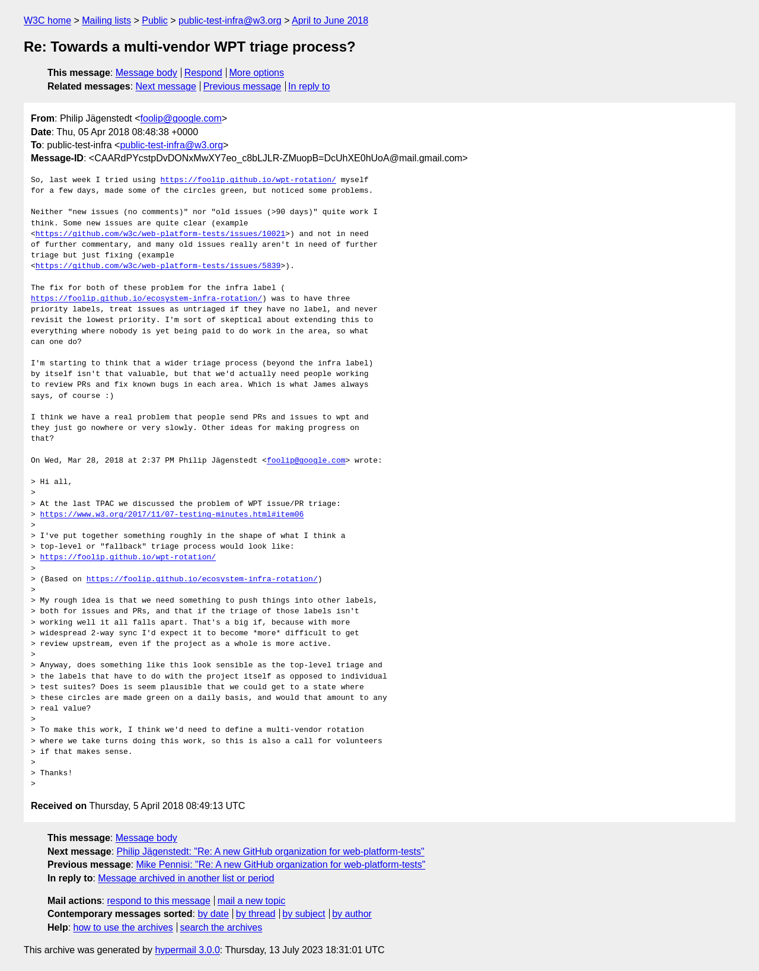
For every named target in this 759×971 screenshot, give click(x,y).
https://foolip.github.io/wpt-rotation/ (248, 180)
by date (212, 914)
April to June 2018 (330, 20)
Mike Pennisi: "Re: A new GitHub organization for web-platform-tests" (280, 864)
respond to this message (158, 901)
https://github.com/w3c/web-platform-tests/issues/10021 (160, 234)
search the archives (221, 927)
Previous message (242, 86)
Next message (166, 86)
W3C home (47, 20)
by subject (303, 914)
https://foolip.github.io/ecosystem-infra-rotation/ (146, 299)
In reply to (309, 86)
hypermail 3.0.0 (187, 950)
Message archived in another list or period (186, 878)
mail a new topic (252, 901)
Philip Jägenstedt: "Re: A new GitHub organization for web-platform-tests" (271, 851)
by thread (256, 914)
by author (352, 914)
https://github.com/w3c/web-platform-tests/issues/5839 (158, 266)
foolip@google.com (181, 118)
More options (257, 73)
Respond (203, 73)
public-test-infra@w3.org (230, 20)
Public (155, 20)
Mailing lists (106, 20)
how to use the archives (123, 927)
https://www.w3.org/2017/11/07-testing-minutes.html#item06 (172, 515)
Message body (146, 73)
